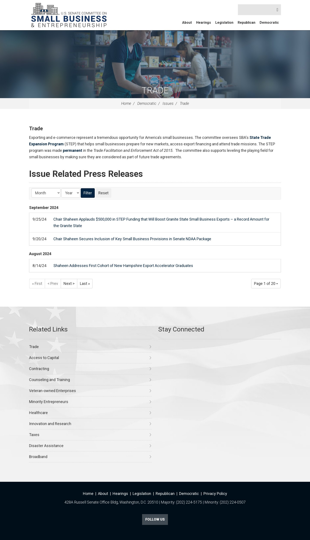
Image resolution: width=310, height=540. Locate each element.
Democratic (269, 22)
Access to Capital (44, 357)
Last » (85, 283)
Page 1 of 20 (266, 283)
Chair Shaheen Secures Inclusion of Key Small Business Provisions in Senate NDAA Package (132, 239)
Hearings (203, 22)
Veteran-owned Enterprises (52, 390)
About (187, 22)
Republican (246, 22)
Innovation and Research (50, 423)
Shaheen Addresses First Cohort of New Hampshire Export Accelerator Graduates (123, 265)
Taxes (34, 434)
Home (126, 103)
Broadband (38, 456)
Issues (168, 103)
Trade (155, 90)
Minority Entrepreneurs (48, 401)
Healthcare (38, 412)
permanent (72, 150)
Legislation (224, 22)
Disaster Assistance (46, 445)
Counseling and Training (49, 379)
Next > (69, 283)
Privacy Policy (215, 493)
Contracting (39, 368)
